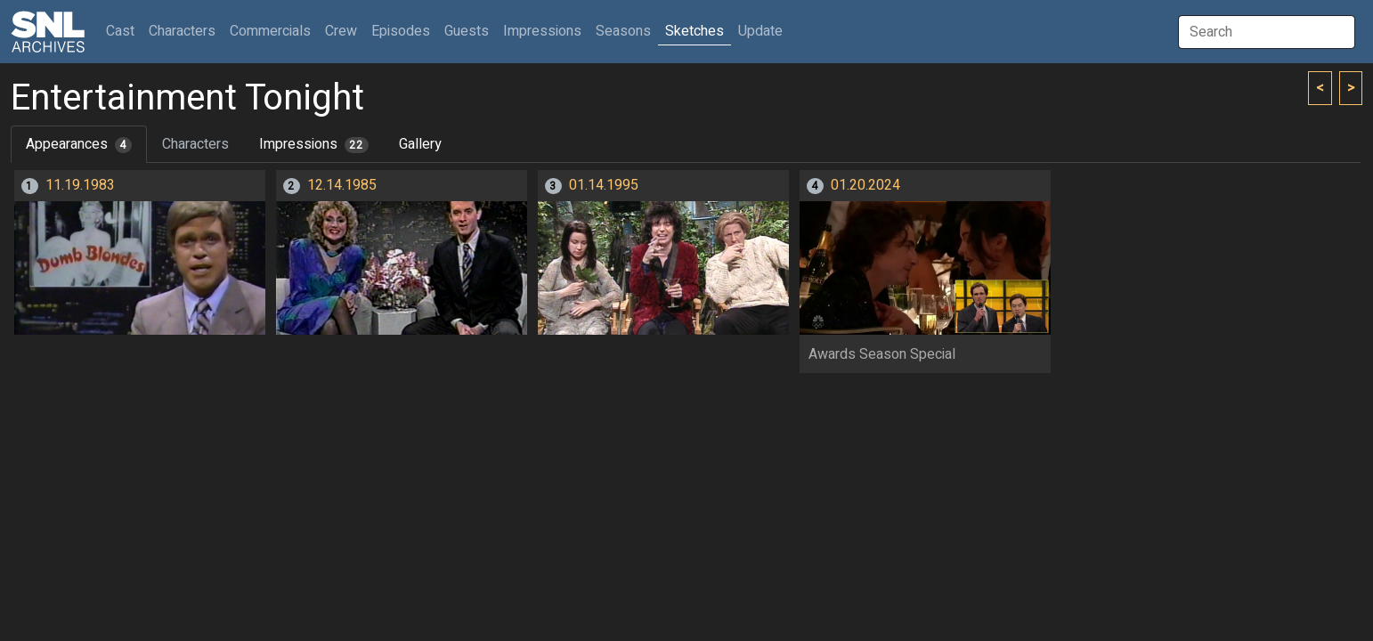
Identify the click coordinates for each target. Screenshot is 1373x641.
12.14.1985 (342, 185)
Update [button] (760, 31)
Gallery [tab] (420, 144)
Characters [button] (182, 31)
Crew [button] (341, 31)
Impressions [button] (542, 31)
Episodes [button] (400, 31)
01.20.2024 (865, 185)
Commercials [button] (270, 31)
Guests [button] (466, 31)
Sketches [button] (694, 31)
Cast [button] (124, 31)
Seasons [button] (623, 31)
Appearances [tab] (79, 144)
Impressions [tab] (314, 144)
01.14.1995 (603, 185)
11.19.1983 (80, 185)
